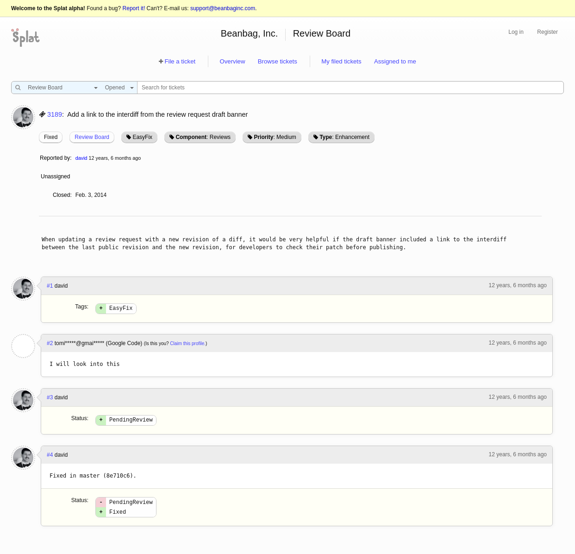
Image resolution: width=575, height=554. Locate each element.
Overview (232, 61)
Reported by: (56, 158)
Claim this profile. (188, 344)
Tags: (81, 306)
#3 (50, 399)
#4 (50, 457)
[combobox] (60, 87)
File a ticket (179, 61)
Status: (79, 419)
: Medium (275, 137)
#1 (50, 286)
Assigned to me (395, 61)
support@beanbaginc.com (222, 8)
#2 (50, 344)
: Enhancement (344, 137)
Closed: (62, 195)
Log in (516, 32)
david (81, 158)
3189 (54, 114)
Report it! (134, 8)
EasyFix (142, 137)
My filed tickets (341, 61)
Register (547, 32)
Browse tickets (277, 61)
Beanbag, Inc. (249, 33)
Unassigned (56, 176)
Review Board (322, 33)
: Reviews (203, 137)
